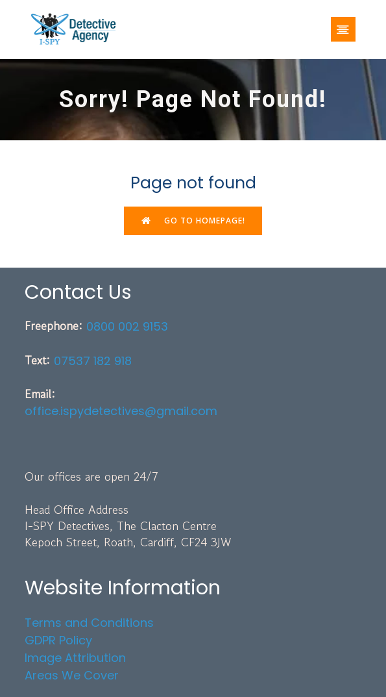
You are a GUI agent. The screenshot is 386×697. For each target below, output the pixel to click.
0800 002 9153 (127, 326)
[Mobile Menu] (343, 29)
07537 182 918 (93, 361)
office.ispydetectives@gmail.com (121, 411)
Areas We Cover (72, 675)
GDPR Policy (58, 640)
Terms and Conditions (89, 623)
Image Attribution (75, 658)
